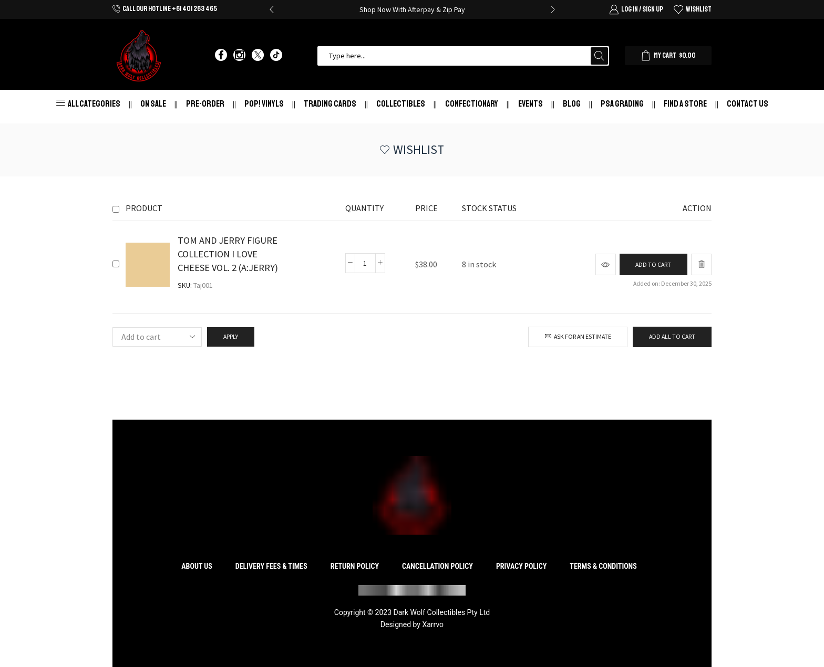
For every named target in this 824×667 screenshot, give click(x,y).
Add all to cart (672, 336)
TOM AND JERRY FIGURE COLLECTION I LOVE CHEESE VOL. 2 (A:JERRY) (228, 254)
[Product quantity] (365, 263)
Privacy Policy (521, 566)
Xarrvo (433, 624)
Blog (572, 103)
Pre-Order (205, 103)
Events (530, 103)
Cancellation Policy (437, 566)
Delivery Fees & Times (271, 566)
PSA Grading (622, 103)
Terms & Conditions (603, 566)
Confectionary (471, 103)
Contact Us (747, 103)
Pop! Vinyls (264, 103)
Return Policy (355, 566)
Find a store (685, 103)
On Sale (153, 103)
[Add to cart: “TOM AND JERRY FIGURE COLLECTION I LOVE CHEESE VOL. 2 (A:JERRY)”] (653, 264)
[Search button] (599, 56)
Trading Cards (330, 103)
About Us (196, 566)
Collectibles (400, 103)
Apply (230, 336)
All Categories (88, 103)
